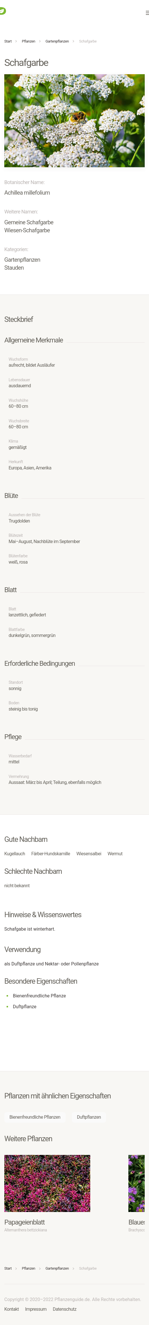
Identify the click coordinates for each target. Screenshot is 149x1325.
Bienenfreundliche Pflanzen (34, 1117)
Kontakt (11, 1309)
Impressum (36, 1309)
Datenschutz (64, 1309)
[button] (74, 120)
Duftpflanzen (89, 1117)
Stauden (14, 267)
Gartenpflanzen (22, 259)
